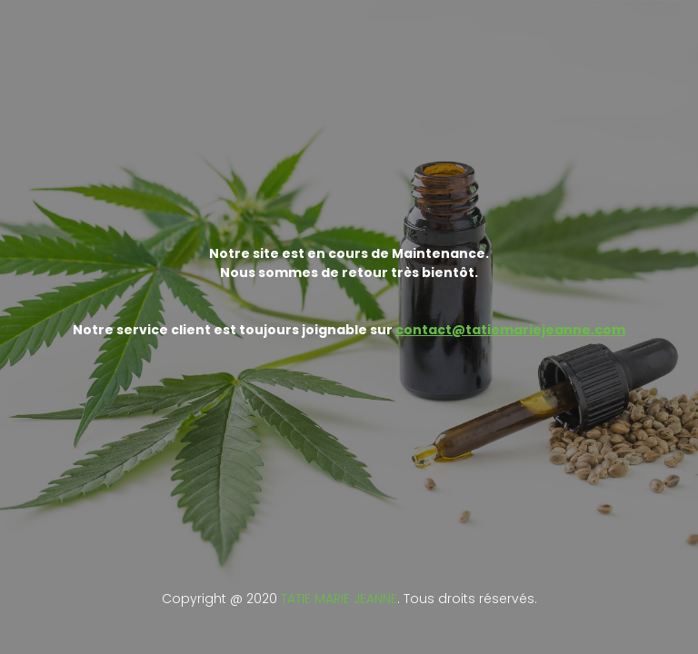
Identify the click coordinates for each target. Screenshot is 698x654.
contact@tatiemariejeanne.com (510, 330)
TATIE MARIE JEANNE (339, 599)
